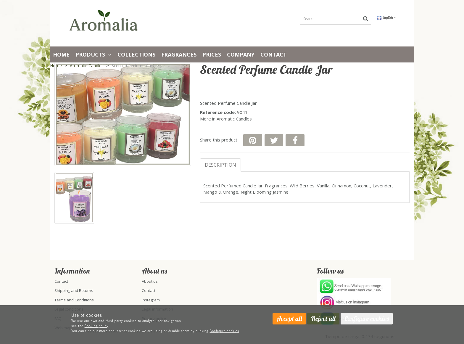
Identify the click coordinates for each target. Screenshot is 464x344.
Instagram (151, 300)
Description (220, 165)
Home (61, 54)
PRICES (211, 54)
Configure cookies (224, 331)
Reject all (323, 318)
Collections (136, 54)
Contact (273, 54)
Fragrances (178, 54)
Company (240, 54)
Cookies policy (97, 326)
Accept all (289, 318)
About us (150, 281)
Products (93, 54)
